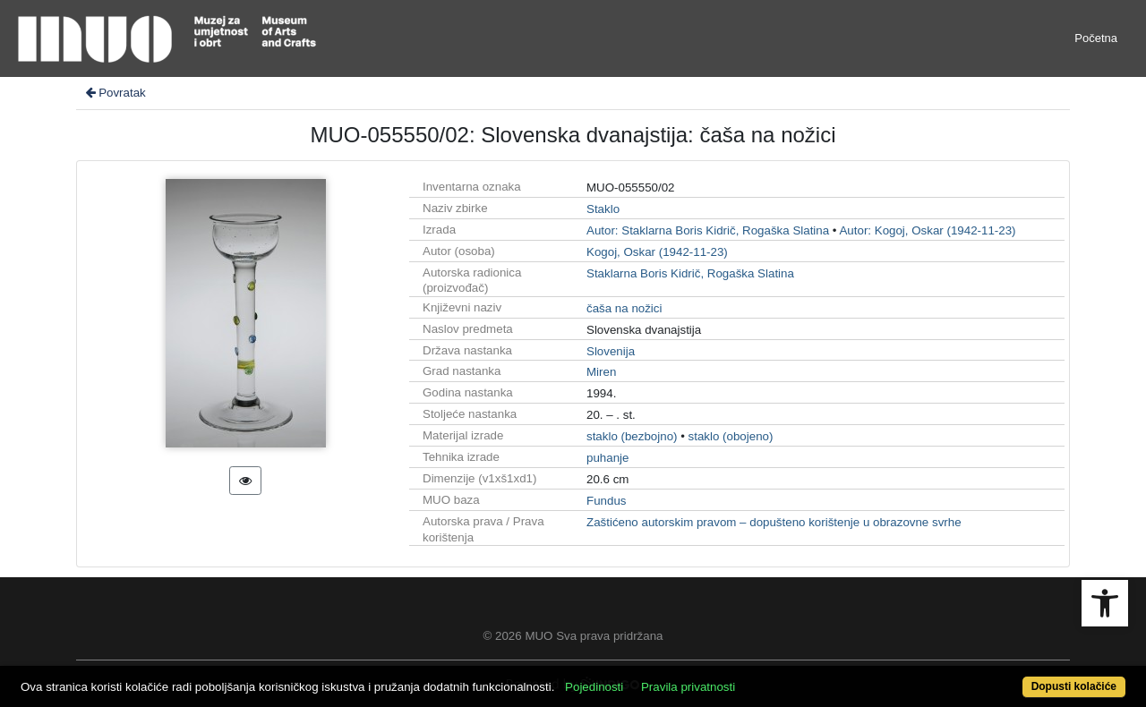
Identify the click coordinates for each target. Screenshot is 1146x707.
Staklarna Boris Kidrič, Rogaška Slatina (690, 273)
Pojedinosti (594, 687)
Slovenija (610, 351)
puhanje (607, 457)
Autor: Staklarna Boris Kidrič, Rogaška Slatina (707, 230)
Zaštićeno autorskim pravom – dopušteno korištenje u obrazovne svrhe (774, 522)
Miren (601, 372)
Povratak (114, 92)
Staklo (603, 209)
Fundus (606, 500)
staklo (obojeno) (731, 436)
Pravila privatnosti (688, 687)
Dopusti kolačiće (1073, 686)
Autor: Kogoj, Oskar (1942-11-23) (927, 230)
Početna (1095, 38)
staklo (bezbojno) (632, 436)
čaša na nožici (624, 308)
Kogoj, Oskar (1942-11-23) (657, 252)
